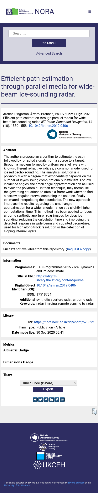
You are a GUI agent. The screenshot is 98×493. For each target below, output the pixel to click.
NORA (44, 11)
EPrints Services (76, 482)
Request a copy (78, 249)
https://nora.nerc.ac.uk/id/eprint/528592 (64, 322)
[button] (94, 411)
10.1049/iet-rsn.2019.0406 (48, 126)
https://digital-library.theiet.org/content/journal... (61, 278)
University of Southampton (17, 485)
